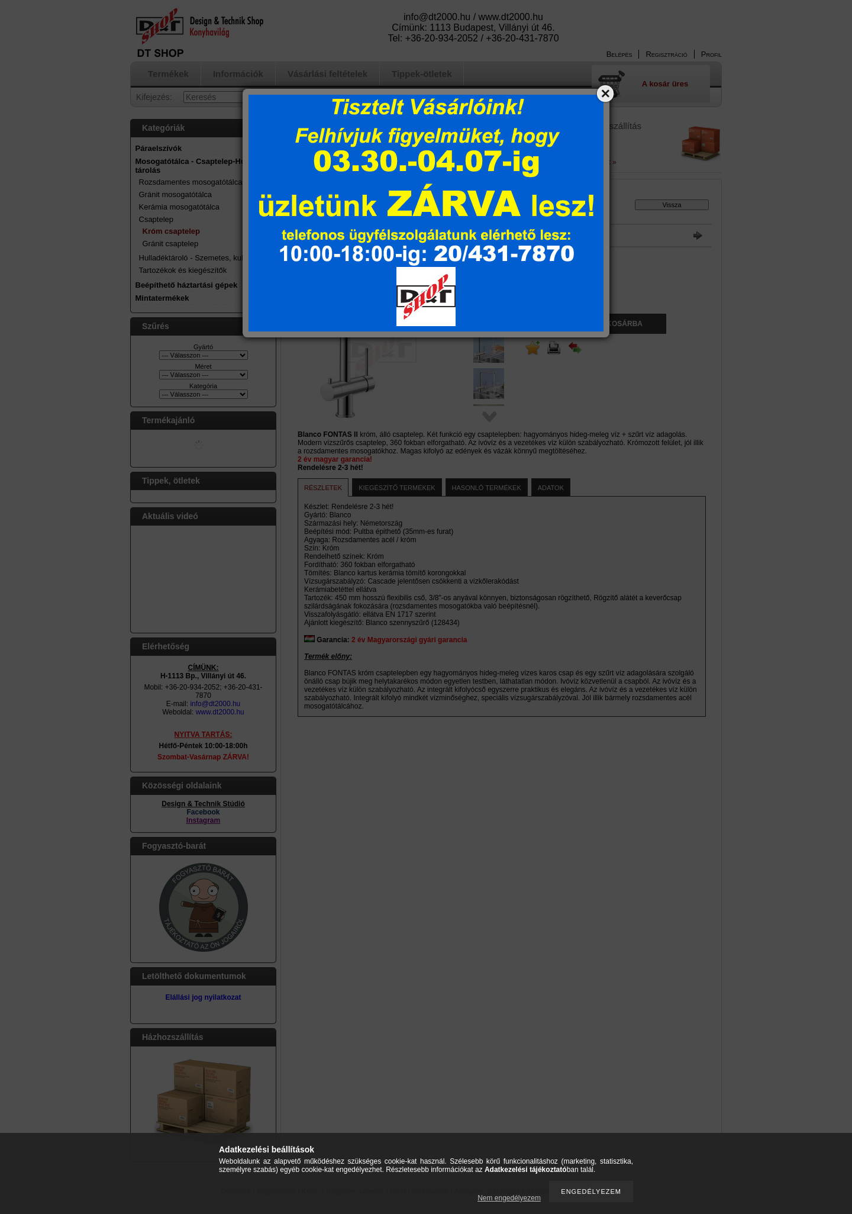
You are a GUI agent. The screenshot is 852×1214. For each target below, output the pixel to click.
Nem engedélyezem (509, 1198)
